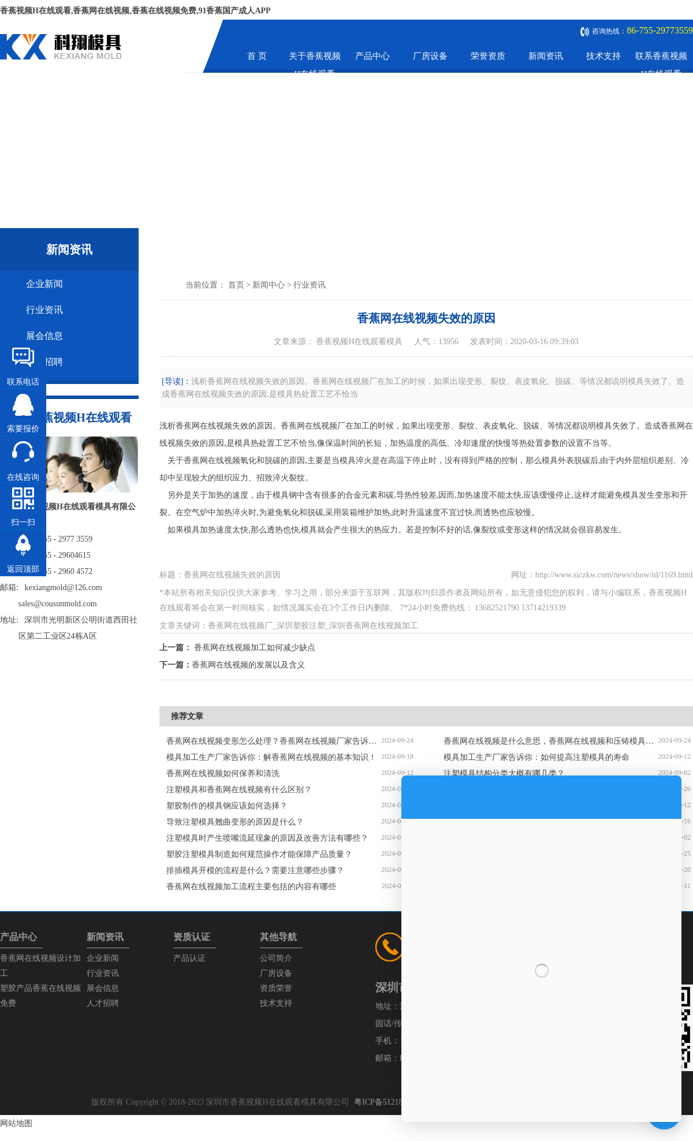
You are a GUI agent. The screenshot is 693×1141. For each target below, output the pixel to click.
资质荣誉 (276, 988)
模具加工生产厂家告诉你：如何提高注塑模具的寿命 (536, 757)
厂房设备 (430, 56)
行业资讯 (44, 310)
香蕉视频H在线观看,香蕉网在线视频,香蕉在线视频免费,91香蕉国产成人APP (135, 10)
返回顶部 (23, 569)
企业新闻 (44, 284)
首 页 (257, 56)
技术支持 (603, 56)
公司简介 (276, 958)
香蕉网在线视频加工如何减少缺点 (254, 647)
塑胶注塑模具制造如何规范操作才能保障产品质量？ (259, 854)
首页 (236, 285)
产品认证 (189, 958)
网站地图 (16, 1123)
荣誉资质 (488, 56)
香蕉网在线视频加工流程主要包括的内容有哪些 (251, 886)
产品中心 (372, 56)
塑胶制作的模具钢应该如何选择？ (227, 805)
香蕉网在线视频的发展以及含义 (248, 665)
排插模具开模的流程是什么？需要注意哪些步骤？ (255, 870)
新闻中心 (268, 285)
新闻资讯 (545, 56)
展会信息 (44, 336)
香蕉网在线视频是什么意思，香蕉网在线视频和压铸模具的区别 (551, 741)
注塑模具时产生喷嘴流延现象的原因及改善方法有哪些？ (267, 838)
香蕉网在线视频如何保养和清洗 (223, 773)
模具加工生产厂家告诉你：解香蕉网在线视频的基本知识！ (271, 757)
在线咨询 (23, 477)
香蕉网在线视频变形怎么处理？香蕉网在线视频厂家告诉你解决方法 (273, 741)
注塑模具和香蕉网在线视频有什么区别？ (239, 789)
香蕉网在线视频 (204, 426)
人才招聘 (103, 1003)
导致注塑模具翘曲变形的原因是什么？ (235, 822)
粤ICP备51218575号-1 (392, 1102)
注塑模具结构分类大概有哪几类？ (504, 773)
